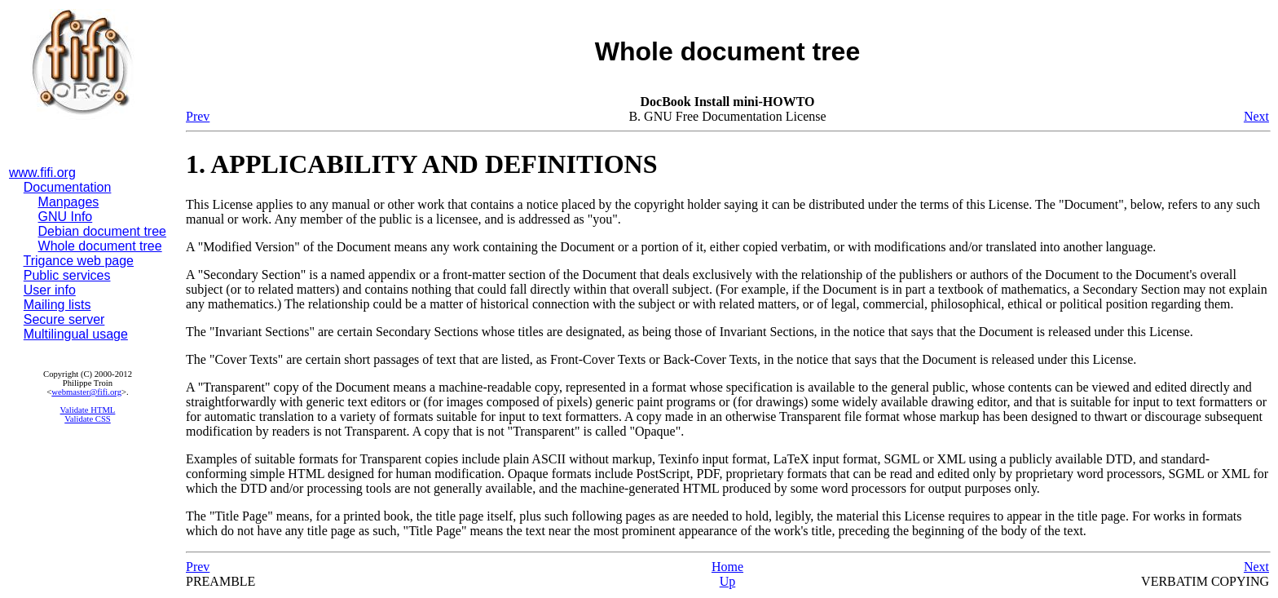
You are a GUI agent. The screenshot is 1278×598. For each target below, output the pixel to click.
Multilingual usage (76, 334)
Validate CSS (87, 418)
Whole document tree (100, 246)
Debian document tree (102, 231)
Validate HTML (88, 409)
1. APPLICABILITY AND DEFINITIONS (421, 164)
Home (727, 567)
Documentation (68, 187)
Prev (197, 116)
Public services (67, 275)
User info (50, 290)
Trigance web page (79, 261)
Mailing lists (57, 305)
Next (1256, 116)
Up (728, 581)
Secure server (64, 319)
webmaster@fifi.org (86, 392)
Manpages (68, 202)
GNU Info (65, 217)
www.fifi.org (42, 172)
